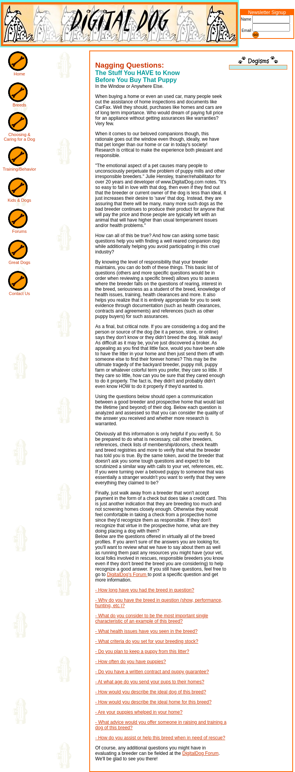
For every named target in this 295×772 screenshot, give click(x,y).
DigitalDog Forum (200, 753)
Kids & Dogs (19, 200)
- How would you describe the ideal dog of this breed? (150, 692)
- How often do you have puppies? (130, 661)
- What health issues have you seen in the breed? (146, 631)
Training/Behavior (19, 169)
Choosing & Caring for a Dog (19, 136)
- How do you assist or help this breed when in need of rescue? (160, 738)
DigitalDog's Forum (127, 574)
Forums (19, 231)
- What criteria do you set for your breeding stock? (146, 641)
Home (19, 74)
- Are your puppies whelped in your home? (138, 712)
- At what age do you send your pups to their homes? (149, 682)
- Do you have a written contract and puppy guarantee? (152, 671)
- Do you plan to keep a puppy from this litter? (142, 651)
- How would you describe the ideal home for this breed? (153, 702)
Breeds (19, 105)
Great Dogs (19, 262)
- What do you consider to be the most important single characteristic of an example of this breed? (151, 618)
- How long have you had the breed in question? (144, 590)
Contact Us (19, 293)
